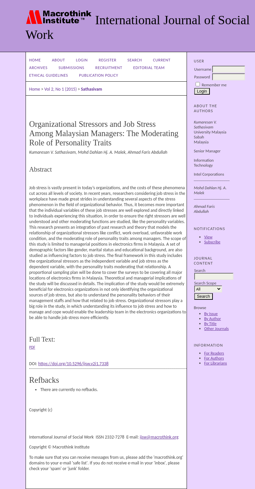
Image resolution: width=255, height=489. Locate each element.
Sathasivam (91, 89)
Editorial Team (149, 67)
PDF (32, 347)
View (208, 236)
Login (82, 59)
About (58, 59)
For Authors (214, 358)
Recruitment (108, 67)
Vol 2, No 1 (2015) (60, 89)
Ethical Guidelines (48, 75)
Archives (38, 67)
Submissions (71, 67)
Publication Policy (98, 75)
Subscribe (212, 241)
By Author (212, 318)
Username (203, 69)
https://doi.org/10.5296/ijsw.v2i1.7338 (73, 364)
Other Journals (216, 328)
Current (162, 59)
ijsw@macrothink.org (159, 437)
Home (35, 59)
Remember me (214, 84)
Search (135, 59)
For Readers (214, 353)
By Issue (211, 313)
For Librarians (215, 363)
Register (107, 59)
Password (202, 76)
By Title (210, 323)
